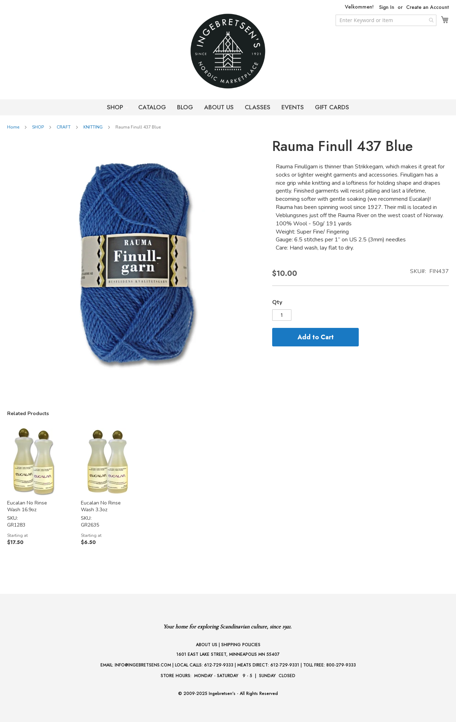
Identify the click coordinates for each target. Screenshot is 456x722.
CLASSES (257, 107)
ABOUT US (219, 107)
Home (13, 127)
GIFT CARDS (332, 107)
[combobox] (386, 20)
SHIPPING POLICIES (240, 645)
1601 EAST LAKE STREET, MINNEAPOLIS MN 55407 (228, 654)
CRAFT (64, 127)
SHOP (116, 107)
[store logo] (228, 51)
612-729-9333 (218, 665)
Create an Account (427, 7)
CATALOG (152, 107)
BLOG (185, 107)
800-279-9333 (341, 665)
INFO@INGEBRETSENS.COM (143, 665)
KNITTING (93, 127)
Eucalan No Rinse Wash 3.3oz (101, 506)
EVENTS (292, 107)
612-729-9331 (284, 665)
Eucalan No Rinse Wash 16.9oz (27, 506)
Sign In (386, 7)
